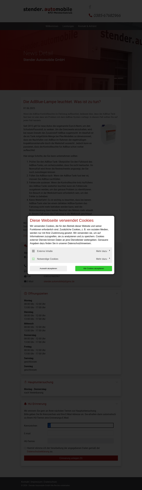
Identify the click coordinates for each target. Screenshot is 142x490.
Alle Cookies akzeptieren (93, 268)
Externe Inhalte (42, 251)
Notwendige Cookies (45, 259)
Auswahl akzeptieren (48, 268)
